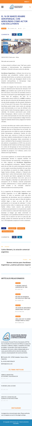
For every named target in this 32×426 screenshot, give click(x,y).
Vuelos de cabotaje (8, 231)
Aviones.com (15, 422)
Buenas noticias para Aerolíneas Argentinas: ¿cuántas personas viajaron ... (16, 264)
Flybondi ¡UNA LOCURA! (8, 386)
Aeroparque (12, 228)
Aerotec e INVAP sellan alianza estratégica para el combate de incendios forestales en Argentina (9, 399)
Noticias (4, 28)
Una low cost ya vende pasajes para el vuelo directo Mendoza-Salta (23, 321)
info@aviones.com (7, 363)
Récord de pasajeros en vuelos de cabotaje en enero (22, 298)
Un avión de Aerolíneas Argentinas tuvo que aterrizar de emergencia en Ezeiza (23, 310)
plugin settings (22, 415)
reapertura (21, 228)
